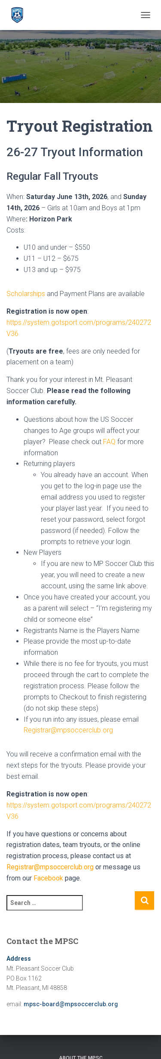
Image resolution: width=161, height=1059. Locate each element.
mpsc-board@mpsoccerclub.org (71, 1004)
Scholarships (25, 294)
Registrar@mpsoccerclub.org (68, 730)
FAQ (109, 442)
